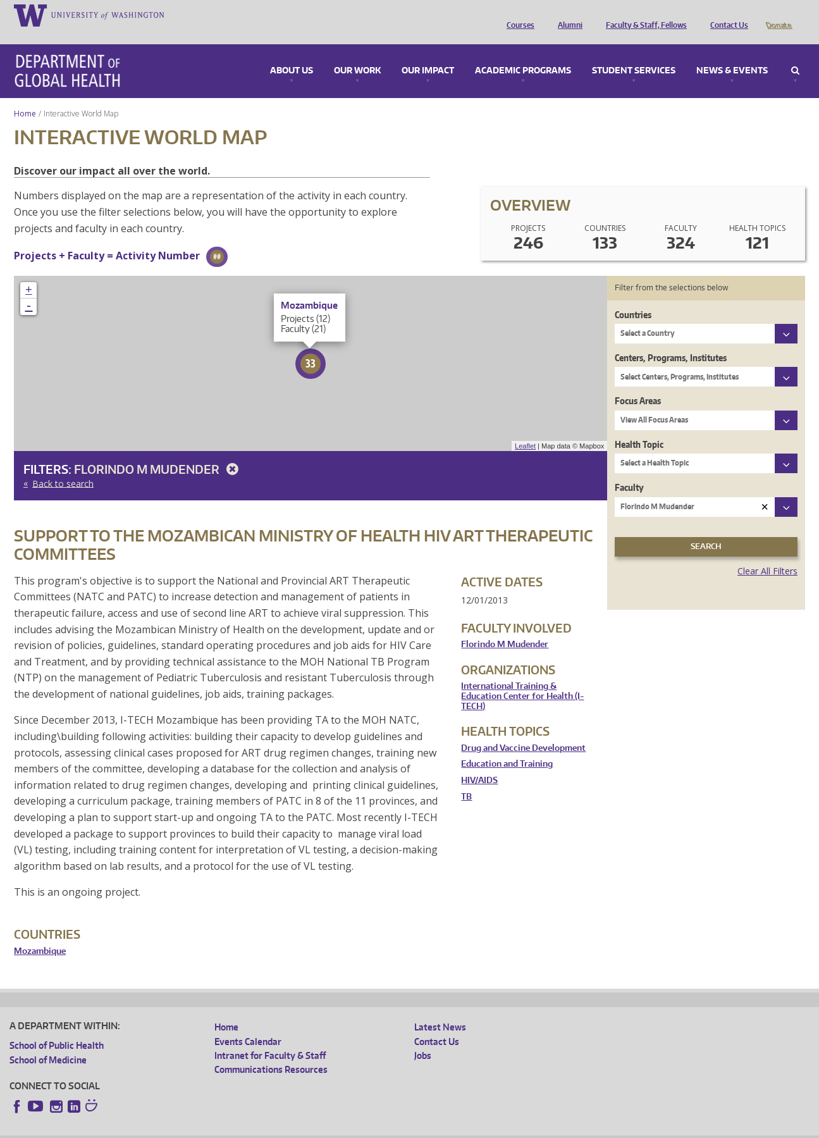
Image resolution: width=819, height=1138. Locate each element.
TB (466, 779)
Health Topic (639, 426)
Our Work (357, 53)
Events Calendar (247, 1023)
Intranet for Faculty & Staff (270, 1037)
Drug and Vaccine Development (523, 730)
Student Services (633, 53)
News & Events (732, 53)
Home (25, 95)
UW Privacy (177, 1128)
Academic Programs (523, 53)
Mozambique (40, 933)
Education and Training (507, 746)
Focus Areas (638, 383)
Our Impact (428, 53)
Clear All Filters (767, 553)
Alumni (567, 14)
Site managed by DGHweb (303, 1128)
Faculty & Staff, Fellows (643, 14)
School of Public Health (56, 1027)
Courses (517, 14)
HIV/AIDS (479, 762)
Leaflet (525, 428)
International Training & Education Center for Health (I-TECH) (522, 678)
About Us (291, 53)
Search (795, 53)
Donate (778, 14)
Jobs (422, 1037)
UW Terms (228, 1128)
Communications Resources (271, 1051)
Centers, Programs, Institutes (671, 340)
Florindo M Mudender (158, 451)
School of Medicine (48, 1042)
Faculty (629, 469)
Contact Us (726, 14)
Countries (633, 297)
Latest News (440, 1009)
